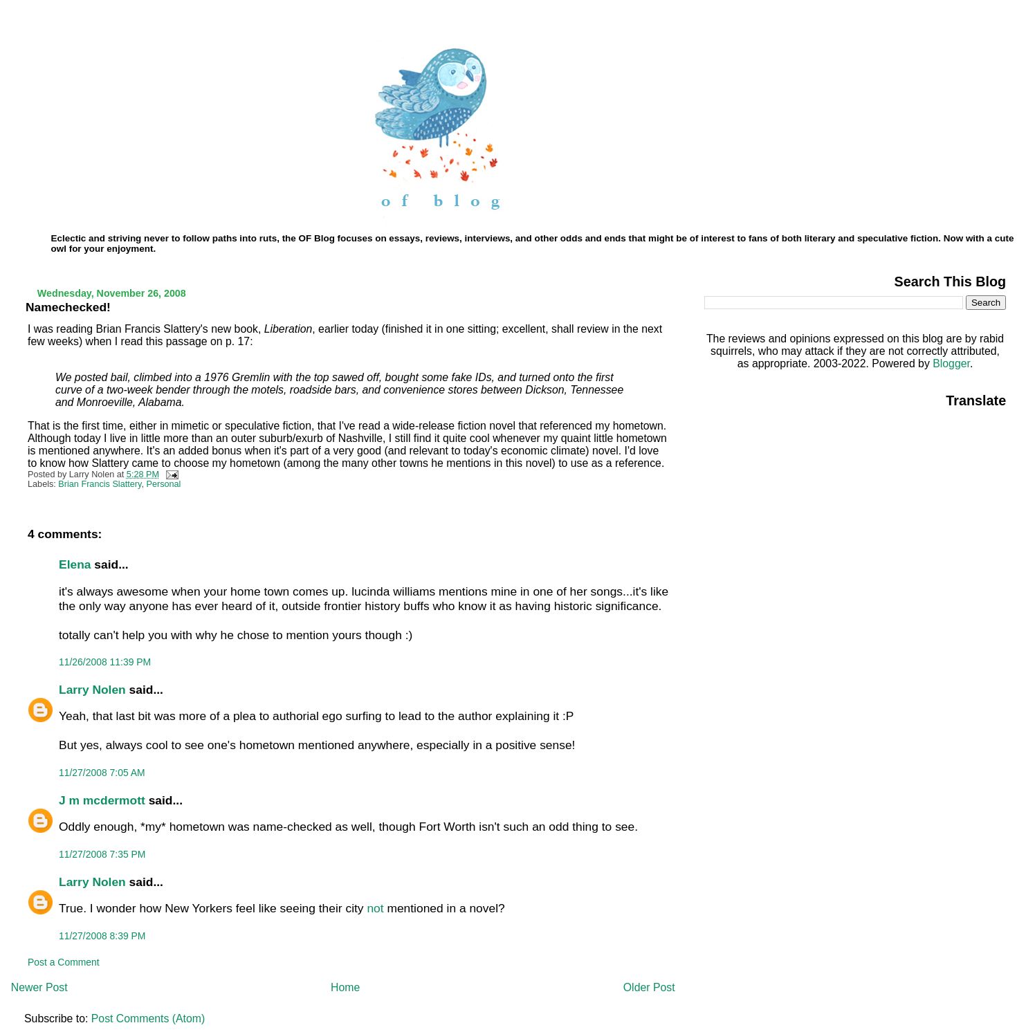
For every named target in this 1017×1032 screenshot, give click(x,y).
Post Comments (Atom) (148, 1018)
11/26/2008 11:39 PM (105, 661)
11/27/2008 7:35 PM (102, 854)
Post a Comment (64, 962)
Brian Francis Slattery (99, 484)
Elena (75, 564)
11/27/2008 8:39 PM (102, 935)
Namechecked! (68, 307)
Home (345, 987)
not (375, 908)
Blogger (951, 363)
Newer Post (39, 987)
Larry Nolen (92, 690)
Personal (163, 484)
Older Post (649, 987)
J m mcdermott (102, 800)
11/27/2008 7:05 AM (102, 772)
